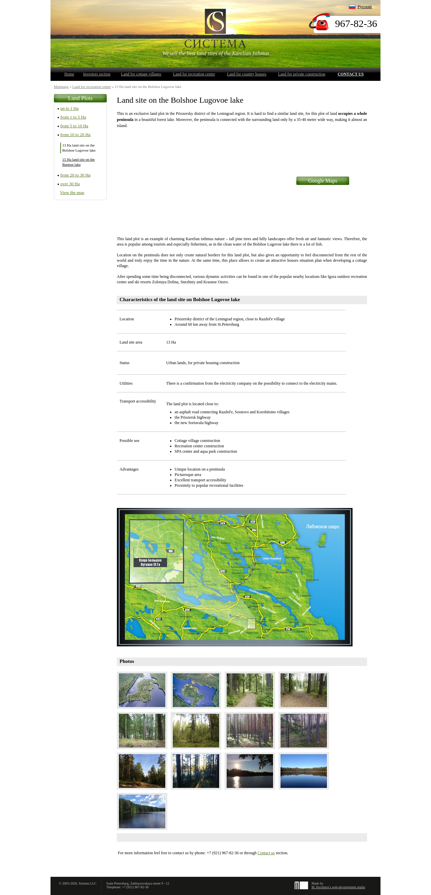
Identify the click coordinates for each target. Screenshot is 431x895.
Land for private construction (301, 74)
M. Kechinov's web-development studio (338, 887)
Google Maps (322, 181)
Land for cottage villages (141, 74)
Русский (365, 6)
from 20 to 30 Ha (75, 175)
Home (69, 74)
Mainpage (61, 87)
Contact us (351, 74)
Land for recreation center (194, 74)
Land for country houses (246, 74)
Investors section (96, 74)
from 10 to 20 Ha (75, 134)
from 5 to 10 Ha (74, 125)
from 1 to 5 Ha (73, 117)
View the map (72, 192)
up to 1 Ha (69, 108)
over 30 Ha (70, 183)
